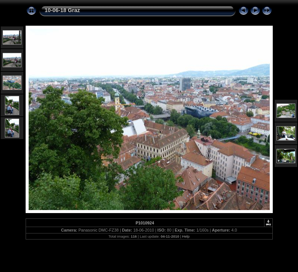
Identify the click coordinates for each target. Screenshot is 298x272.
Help (185, 236)
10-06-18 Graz (62, 10)
